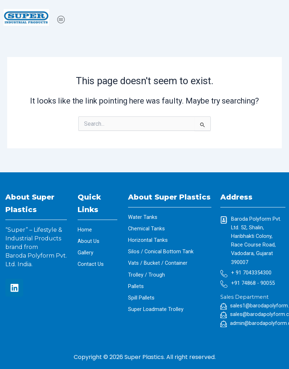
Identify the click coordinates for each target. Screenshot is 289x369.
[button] (167, 20)
